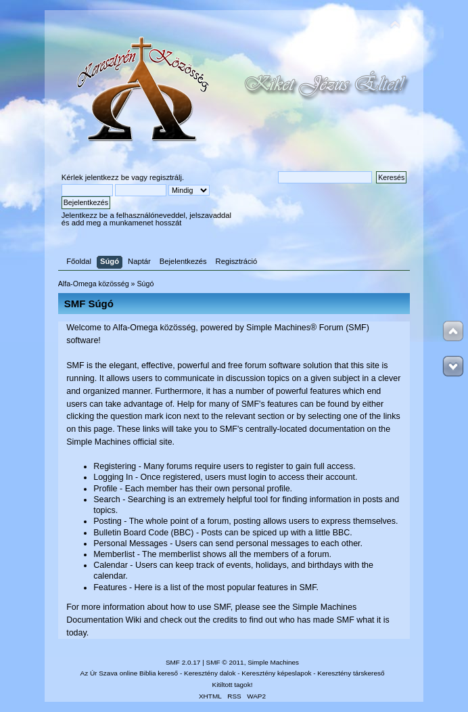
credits (224, 620)
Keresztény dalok (209, 673)
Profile (105, 488)
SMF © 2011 (225, 662)
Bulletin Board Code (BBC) (143, 532)
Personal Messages (130, 543)
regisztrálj (165, 177)
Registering (114, 466)
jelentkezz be (107, 177)
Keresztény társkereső (350, 673)
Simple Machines (273, 662)
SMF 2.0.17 (183, 662)
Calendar (110, 565)
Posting (107, 521)
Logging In (113, 477)
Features (109, 587)
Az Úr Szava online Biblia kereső (129, 673)
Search (106, 499)
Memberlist (114, 554)
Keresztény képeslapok (276, 673)
